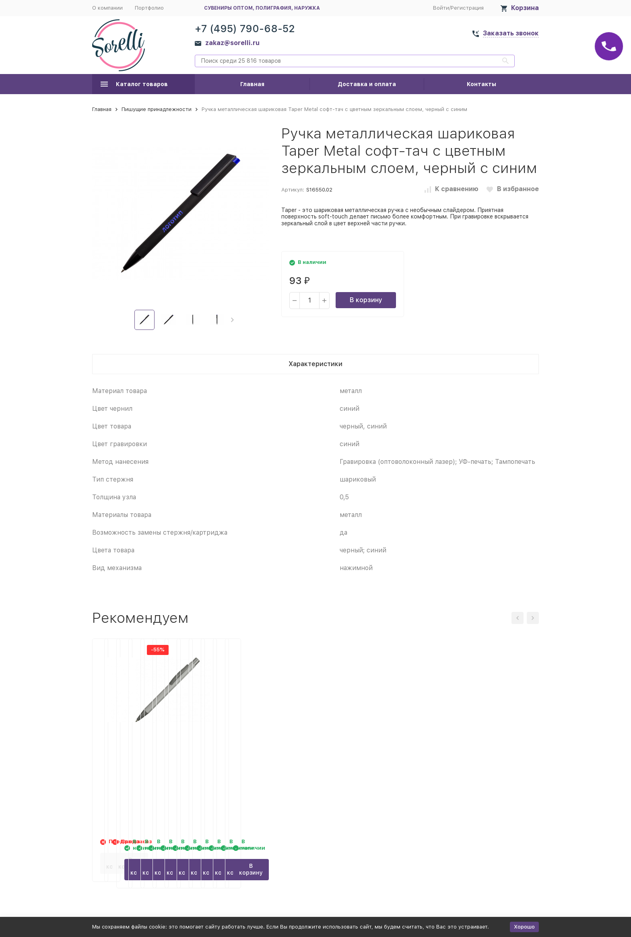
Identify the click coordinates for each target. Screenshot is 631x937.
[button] (232, 320)
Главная (252, 84)
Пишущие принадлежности (157, 109)
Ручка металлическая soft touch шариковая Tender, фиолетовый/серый (482, 753)
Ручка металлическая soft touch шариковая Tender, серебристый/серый (368, 753)
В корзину (366, 300)
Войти (441, 8)
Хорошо (524, 927)
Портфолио (149, 8)
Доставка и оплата (367, 84)
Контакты (481, 84)
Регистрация (467, 8)
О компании (107, 8)
